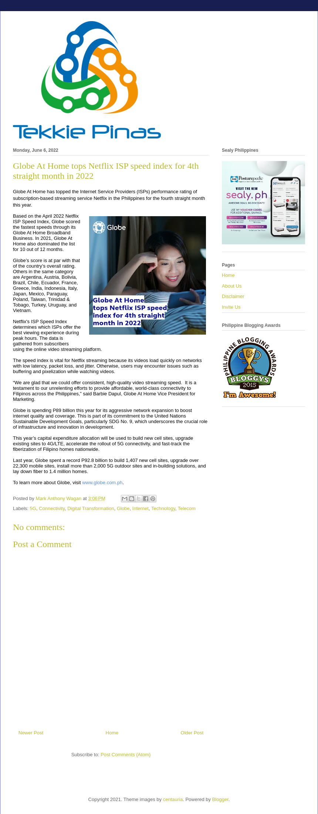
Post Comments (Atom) (125, 754)
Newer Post (30, 733)
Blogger (220, 799)
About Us (231, 286)
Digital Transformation (90, 508)
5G (33, 508)
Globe (123, 508)
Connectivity (52, 508)
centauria (173, 799)
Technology (163, 508)
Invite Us (231, 307)
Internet (140, 508)
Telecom (187, 508)
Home (112, 733)
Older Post (192, 733)
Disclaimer (233, 296)
